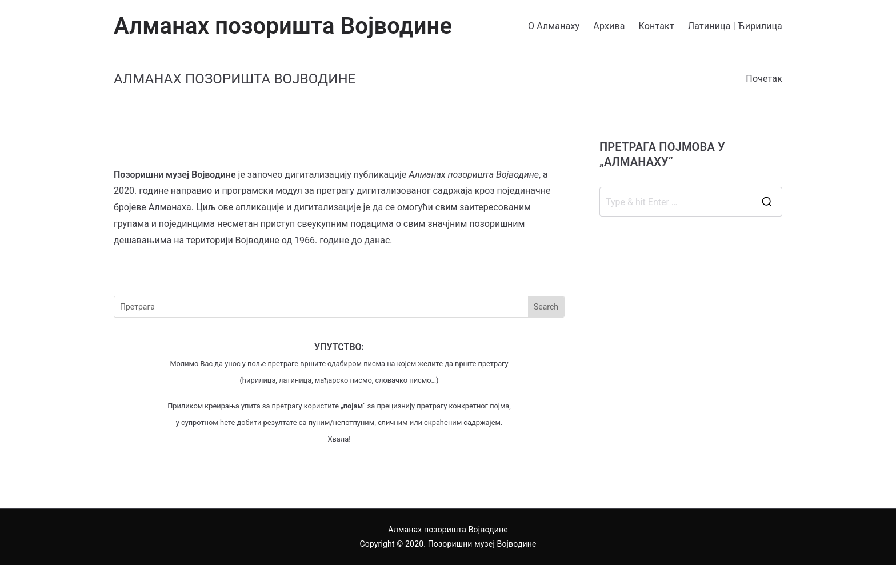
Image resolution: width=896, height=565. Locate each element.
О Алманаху (553, 26)
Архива (609, 26)
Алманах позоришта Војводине (283, 26)
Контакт (656, 26)
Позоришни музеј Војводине (482, 543)
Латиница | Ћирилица (735, 26)
